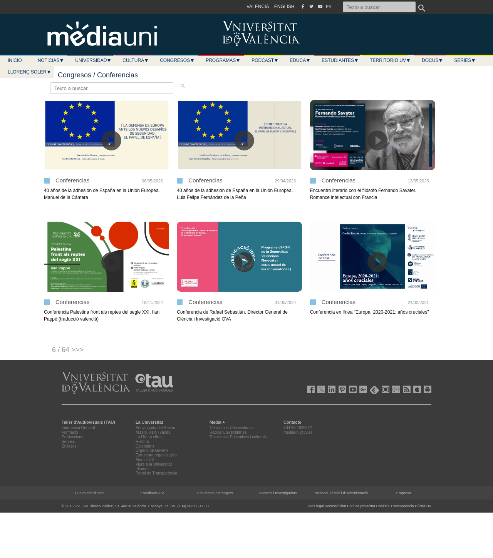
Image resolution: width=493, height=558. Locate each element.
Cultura (135, 60)
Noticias (51, 60)
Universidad (93, 60)
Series (465, 60)
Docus (432, 60)
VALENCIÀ (257, 6)
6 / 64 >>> (68, 350)
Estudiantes (340, 60)
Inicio (15, 60)
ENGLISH (284, 6)
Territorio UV (390, 60)
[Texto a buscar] (379, 7)
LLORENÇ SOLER (29, 72)
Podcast (265, 60)
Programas (223, 60)
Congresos (177, 60)
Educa (300, 60)
